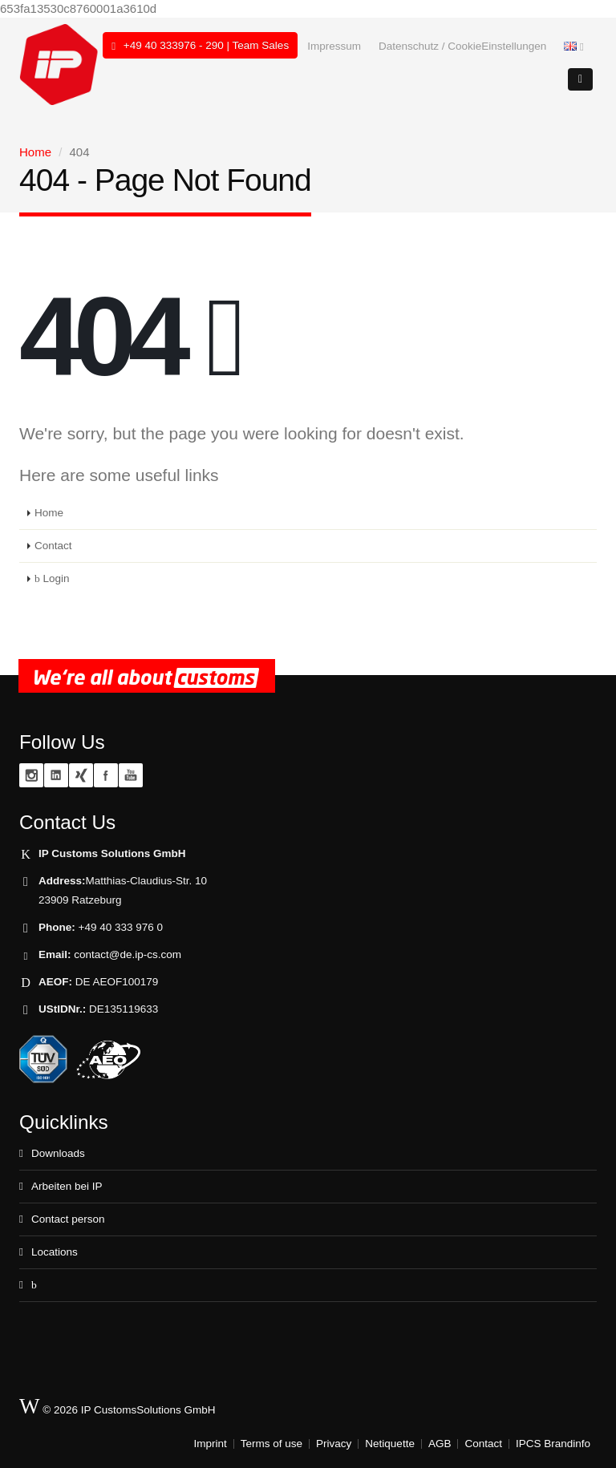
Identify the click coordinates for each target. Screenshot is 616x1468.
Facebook (106, 775)
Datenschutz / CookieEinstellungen (462, 46)
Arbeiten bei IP (67, 1186)
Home (35, 152)
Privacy (333, 1444)
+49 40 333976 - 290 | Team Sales (200, 45)
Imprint (210, 1444)
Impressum (334, 46)
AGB (440, 1444)
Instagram (31, 775)
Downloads (58, 1153)
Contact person (68, 1219)
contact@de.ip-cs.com (127, 954)
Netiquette (390, 1444)
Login (52, 578)
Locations (54, 1252)
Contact (53, 546)
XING (81, 775)
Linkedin (56, 775)
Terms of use (271, 1444)
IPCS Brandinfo (553, 1444)
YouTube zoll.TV (131, 775)
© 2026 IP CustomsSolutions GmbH (117, 1406)
